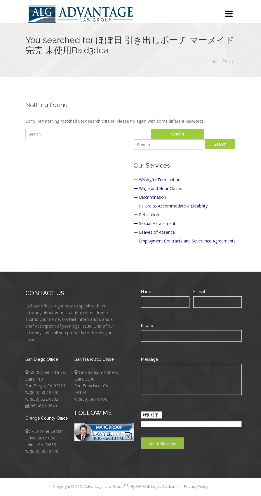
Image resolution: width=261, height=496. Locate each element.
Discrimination (150, 197)
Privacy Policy (196, 486)
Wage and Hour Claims (158, 188)
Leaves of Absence (154, 232)
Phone (147, 325)
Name (146, 291)
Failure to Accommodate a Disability (171, 206)
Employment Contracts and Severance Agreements (185, 241)
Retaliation (146, 214)
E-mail (199, 291)
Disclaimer (171, 486)
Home (216, 61)
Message (149, 359)
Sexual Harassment (154, 223)
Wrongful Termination (157, 179)
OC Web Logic (148, 486)
